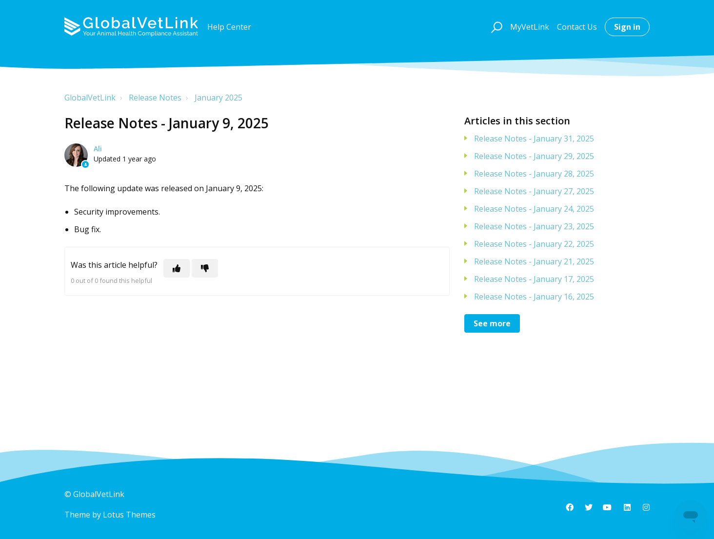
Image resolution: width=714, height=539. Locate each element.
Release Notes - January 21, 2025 (534, 261)
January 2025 (218, 97)
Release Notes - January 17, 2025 (534, 279)
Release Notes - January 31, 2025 (534, 138)
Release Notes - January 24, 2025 (534, 208)
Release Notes (155, 97)
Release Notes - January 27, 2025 (534, 191)
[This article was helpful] (176, 268)
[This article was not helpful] (205, 268)
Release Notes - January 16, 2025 (534, 296)
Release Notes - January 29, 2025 (534, 156)
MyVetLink (529, 26)
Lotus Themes (129, 514)
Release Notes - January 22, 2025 (534, 244)
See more (492, 323)
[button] (495, 27)
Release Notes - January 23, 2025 (534, 226)
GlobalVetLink (90, 97)
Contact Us (577, 26)
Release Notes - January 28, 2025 (534, 173)
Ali (98, 148)
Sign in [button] (627, 26)
